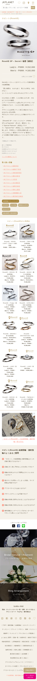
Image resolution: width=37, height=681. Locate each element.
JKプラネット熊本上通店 (11, 189)
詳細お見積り (30, 670)
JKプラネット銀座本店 (11, 166)
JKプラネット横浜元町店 (11, 176)
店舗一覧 (15, 637)
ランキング (13, 633)
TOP (4, 625)
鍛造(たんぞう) (23, 205)
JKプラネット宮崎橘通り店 (12, 193)
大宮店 (33, 641)
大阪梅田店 (17, 645)
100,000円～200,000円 (10, 213)
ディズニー (5, 629)
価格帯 (5, 633)
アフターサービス (9, 670)
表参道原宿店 (6, 641)
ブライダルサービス (26, 666)
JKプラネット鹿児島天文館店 (13, 196)
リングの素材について (9, 157)
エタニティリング (28, 625)
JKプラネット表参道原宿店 (12, 173)
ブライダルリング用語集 (26, 633)
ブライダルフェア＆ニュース (14, 662)
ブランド (13, 629)
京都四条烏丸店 (27, 645)
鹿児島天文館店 (15, 654)
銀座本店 (23, 637)
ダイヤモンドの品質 (11, 666)
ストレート (6, 209)
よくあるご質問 (6, 637)
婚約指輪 (10, 625)
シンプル (13, 205)
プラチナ (5, 205)
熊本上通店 (17, 650)
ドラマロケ (28, 662)
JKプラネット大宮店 (10, 179)
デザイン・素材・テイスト (26, 629)
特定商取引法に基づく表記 (18, 658)
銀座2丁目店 (32, 637)
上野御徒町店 (16, 641)
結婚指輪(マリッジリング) (10, 201)
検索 (32, 7)
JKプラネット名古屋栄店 (11, 183)
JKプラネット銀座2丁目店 (12, 169)
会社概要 (24, 654)
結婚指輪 (18, 625)
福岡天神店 (9, 650)
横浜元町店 (25, 641)
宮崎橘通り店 (27, 650)
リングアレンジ (21, 670)
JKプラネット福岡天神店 (11, 186)
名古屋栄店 (8, 645)
